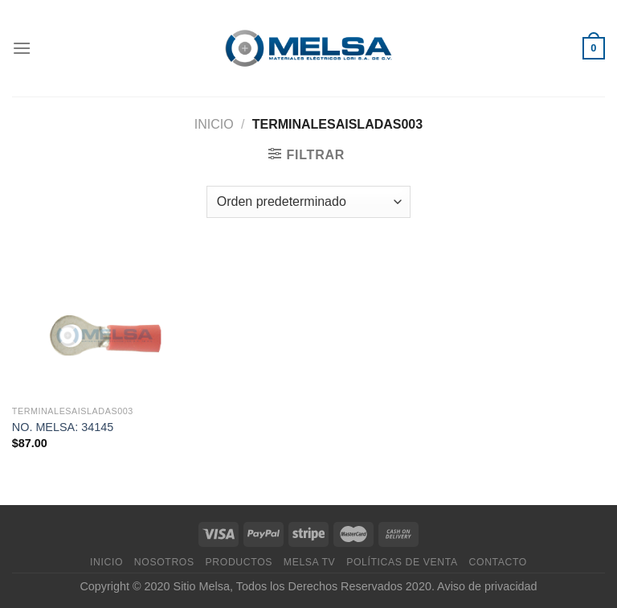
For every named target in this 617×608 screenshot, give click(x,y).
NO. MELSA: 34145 (62, 427)
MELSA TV (310, 562)
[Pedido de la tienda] (308, 202)
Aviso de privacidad (487, 586)
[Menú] (21, 48)
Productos (239, 562)
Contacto (498, 562)
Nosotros (164, 562)
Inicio (214, 124)
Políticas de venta (402, 562)
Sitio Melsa (202, 586)
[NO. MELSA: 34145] (105, 323)
